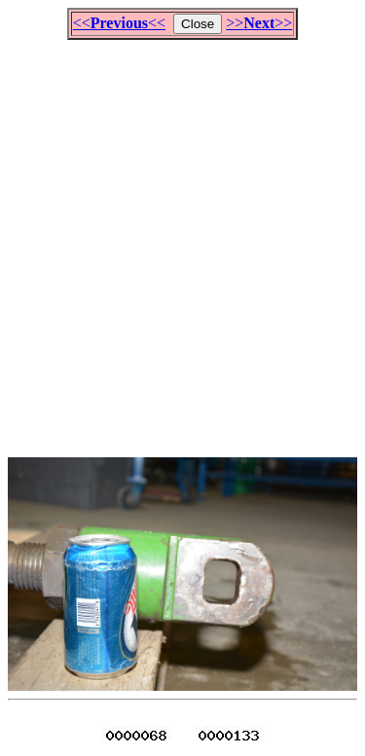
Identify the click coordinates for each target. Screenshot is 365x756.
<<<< (119, 23)
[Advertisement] (182, 239)
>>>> (259, 23)
